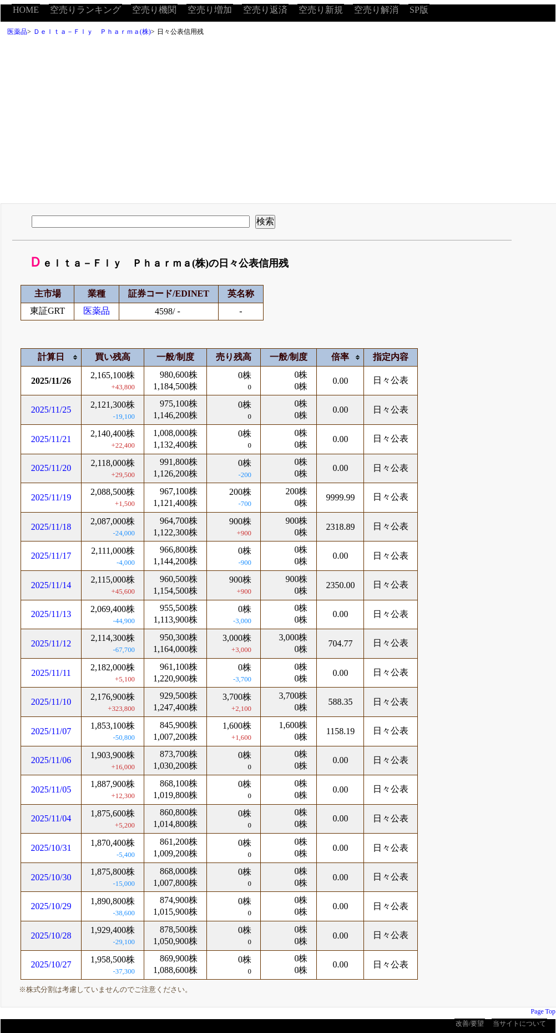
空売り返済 (265, 9)
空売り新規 (321, 9)
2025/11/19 (51, 497)
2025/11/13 (51, 614)
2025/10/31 (51, 848)
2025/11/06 (51, 760)
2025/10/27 (51, 964)
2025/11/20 (51, 468)
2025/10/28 (51, 935)
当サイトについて (519, 1023)
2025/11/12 (51, 643)
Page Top (542, 1011)
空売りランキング (85, 9)
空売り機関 (154, 9)
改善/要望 (470, 1023)
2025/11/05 (51, 789)
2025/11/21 (51, 439)
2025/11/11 (51, 673)
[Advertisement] (278, 122)
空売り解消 (376, 9)
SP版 (419, 9)
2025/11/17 (51, 555)
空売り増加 (210, 9)
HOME (26, 9)
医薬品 (17, 32)
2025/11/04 (51, 818)
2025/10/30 (51, 877)
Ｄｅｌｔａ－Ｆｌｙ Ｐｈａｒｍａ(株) (92, 32)
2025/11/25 (51, 409)
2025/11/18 (51, 526)
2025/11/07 (51, 731)
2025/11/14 (51, 585)
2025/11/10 (51, 701)
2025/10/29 (51, 906)
